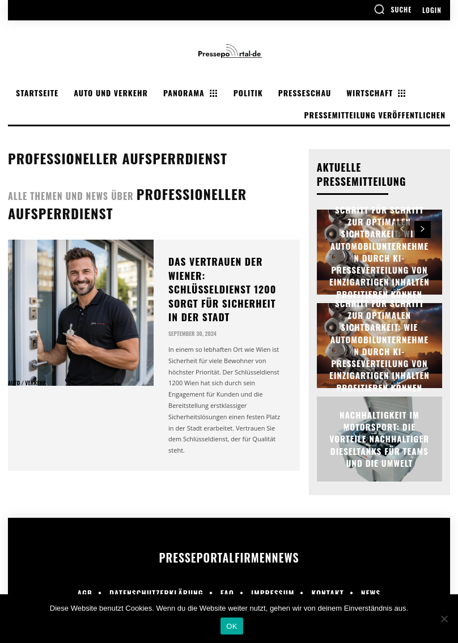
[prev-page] (402, 229)
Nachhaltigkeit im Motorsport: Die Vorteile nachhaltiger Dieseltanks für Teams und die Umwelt (379, 439)
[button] (393, 9)
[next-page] (422, 229)
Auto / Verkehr (27, 383)
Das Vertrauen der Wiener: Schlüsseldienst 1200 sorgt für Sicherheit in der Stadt (225, 271)
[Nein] (443, 618)
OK (231, 626)
